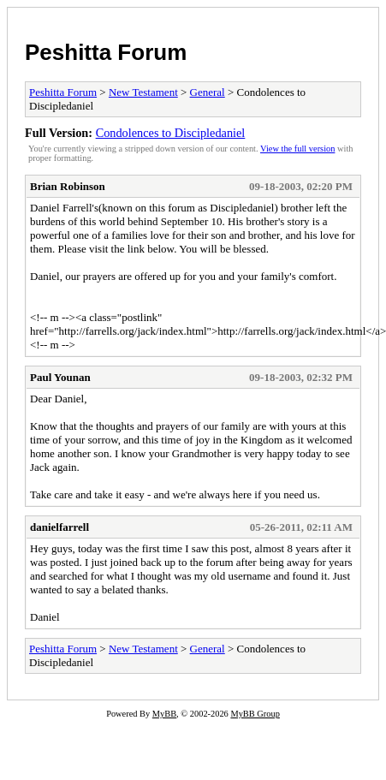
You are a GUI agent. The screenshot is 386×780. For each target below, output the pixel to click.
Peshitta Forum (106, 52)
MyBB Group (254, 713)
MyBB (164, 713)
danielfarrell (59, 527)
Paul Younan (60, 377)
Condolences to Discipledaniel (171, 133)
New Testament (143, 92)
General (207, 92)
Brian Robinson (67, 186)
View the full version (297, 148)
